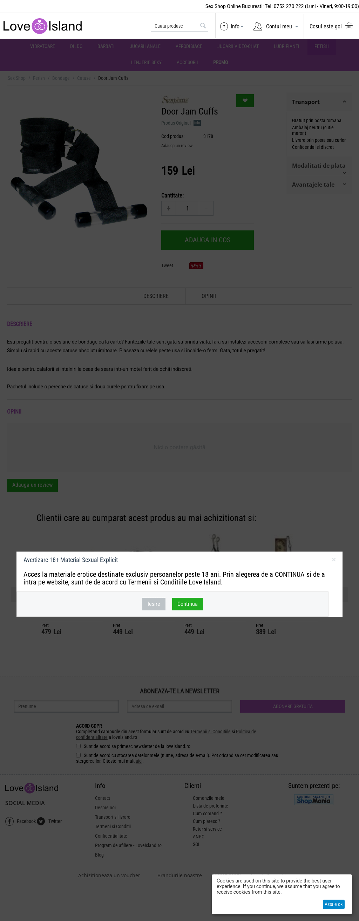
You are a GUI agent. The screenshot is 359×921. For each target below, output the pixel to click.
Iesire (154, 604)
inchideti (334, 561)
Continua (187, 604)
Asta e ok (334, 904)
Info (235, 26)
